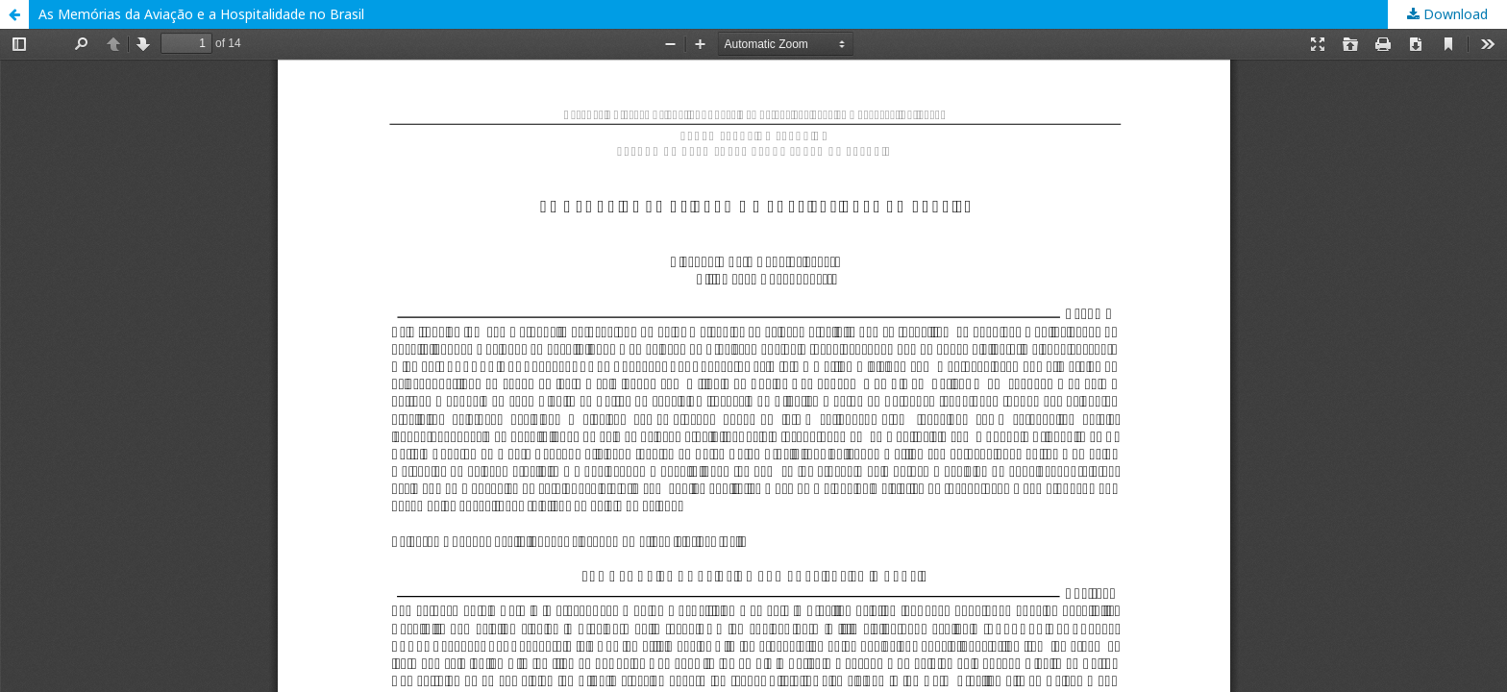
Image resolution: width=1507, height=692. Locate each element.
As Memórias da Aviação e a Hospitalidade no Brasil (201, 14)
